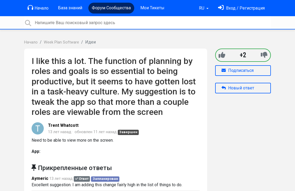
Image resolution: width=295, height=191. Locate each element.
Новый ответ (238, 87)
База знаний (70, 7)
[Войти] (241, 8)
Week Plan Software (61, 42)
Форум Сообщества (111, 7)
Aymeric (40, 178)
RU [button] (202, 8)
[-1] (264, 55)
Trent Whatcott (63, 125)
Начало (38, 8)
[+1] (222, 55)
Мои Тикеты (152, 7)
